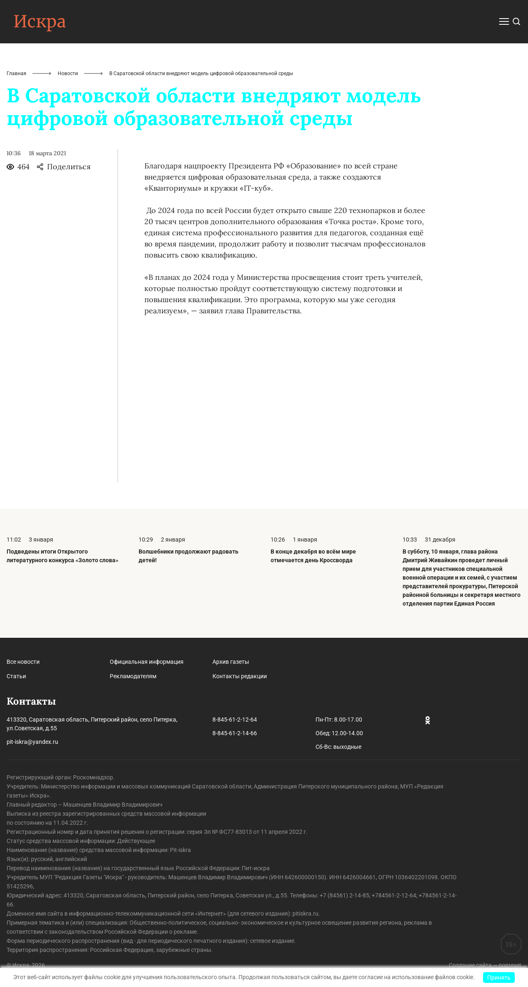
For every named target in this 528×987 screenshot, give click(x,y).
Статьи (16, 676)
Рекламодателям (133, 676)
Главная (16, 73)
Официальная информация (147, 661)
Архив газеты (230, 661)
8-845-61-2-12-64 (234, 719)
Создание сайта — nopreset (485, 965)
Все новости (23, 661)
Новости (68, 73)
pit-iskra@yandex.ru (32, 741)
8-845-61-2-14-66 (234, 733)
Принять (499, 977)
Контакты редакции (239, 676)
